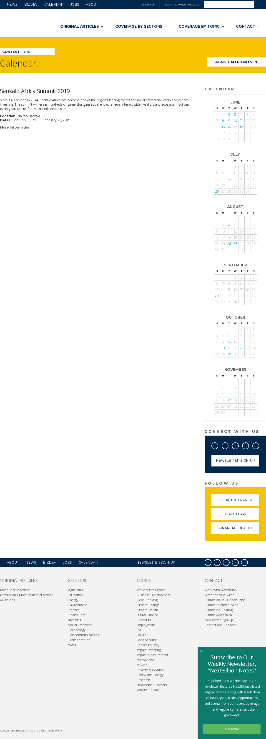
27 (229, 354)
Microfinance (146, 660)
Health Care (241, 516)
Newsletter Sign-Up (235, 461)
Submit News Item (218, 615)
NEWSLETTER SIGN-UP (155, 562)
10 (235, 121)
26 (217, 191)
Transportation (79, 640)
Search (259, 4)
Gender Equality (147, 645)
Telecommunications (83, 635)
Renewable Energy (149, 675)
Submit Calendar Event (236, 62)
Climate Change (148, 605)
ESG (139, 630)
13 (229, 342)
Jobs (74, 4)
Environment (77, 605)
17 (229, 400)
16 (229, 127)
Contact (248, 26)
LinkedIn (248, 445)
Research (143, 680)
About (92, 4)
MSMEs (142, 665)
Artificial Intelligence (151, 590)
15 (223, 127)
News (12, 4)
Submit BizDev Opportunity (225, 600)
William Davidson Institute (181, 4)
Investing (74, 620)
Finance (74, 610)
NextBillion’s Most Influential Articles (26, 595)
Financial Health (239, 530)
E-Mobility (143, 620)
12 (223, 342)
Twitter (220, 564)
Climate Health (147, 610)
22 (241, 348)
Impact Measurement (152, 655)
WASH (72, 645)
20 (217, 296)
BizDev (31, 4)
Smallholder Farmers (151, 685)
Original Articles (82, 26)
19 (223, 348)
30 (235, 302)
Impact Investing (148, 650)
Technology (76, 630)
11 (241, 121)
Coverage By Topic (202, 26)
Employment (145, 625)
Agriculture (76, 590)
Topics (143, 580)
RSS (247, 564)
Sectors (77, 580)
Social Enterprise (238, 502)
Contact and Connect (220, 625)
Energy (73, 600)
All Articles (7, 600)
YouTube (238, 445)
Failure (141, 635)
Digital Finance (147, 615)
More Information (15, 127)
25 (229, 244)
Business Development (153, 595)
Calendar (53, 4)
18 (241, 127)
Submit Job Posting (219, 610)
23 (229, 133)
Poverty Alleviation (150, 670)
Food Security (146, 640)
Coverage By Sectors (141, 26)
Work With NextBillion (221, 590)
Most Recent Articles (15, 590)
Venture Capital (147, 690)
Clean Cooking (147, 600)
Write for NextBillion (219, 595)
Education (75, 595)
